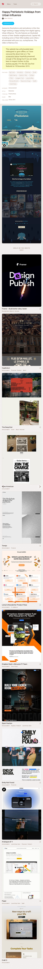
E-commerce (14, 607)
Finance (13, 548)
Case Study (14, 666)
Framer (4, 789)
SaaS (23, 903)
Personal (13, 784)
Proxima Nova (12, 93)
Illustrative (11, 91)
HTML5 (11, 78)
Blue (10, 96)
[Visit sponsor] (40, 309)
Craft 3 (4, 960)
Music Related (20, 429)
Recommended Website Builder (10, 311)
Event (12, 429)
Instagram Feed (19, 78)
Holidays (31, 75)
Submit (21, 250)
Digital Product (16, 725)
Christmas (28, 72)
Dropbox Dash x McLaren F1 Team (14, 664)
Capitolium (6, 368)
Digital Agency (13, 75)
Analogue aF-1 (7, 842)
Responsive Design (26, 81)
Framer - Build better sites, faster (14, 309)
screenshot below (12, 56)
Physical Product (16, 370)
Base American (7, 486)
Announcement (13, 88)
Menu (8, 4)
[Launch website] (40, 368)
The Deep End (7, 427)
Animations (20, 72)
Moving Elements (14, 81)
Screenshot (8, 23)
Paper (4, 901)
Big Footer (12, 72)
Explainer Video (23, 75)
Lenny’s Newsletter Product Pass (14, 605)
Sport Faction (7, 723)
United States (13, 84)
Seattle (34, 81)
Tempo (4, 546)
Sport (24, 370)
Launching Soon (26, 725)
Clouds (34, 72)
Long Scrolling (29, 78)
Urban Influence (8, 18)
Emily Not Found (8, 782)
